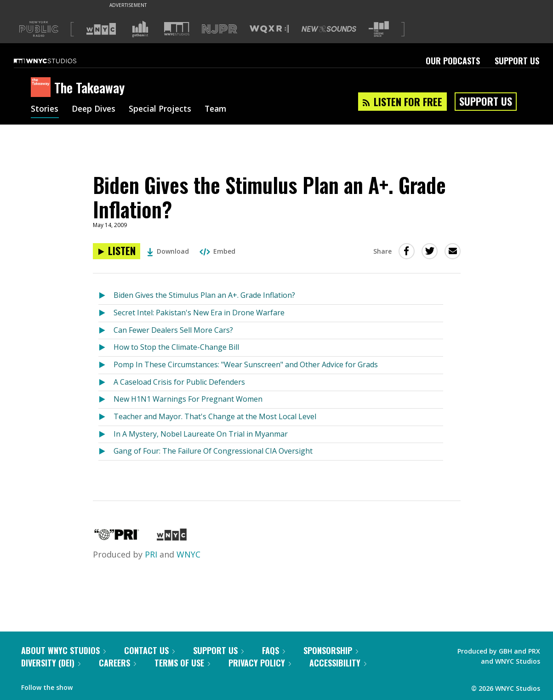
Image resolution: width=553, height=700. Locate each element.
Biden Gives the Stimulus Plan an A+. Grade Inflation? (204, 295)
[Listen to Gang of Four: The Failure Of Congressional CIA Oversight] (106, 451)
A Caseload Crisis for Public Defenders (179, 382)
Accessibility (337, 663)
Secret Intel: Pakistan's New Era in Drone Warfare (199, 312)
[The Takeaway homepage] (42, 87)
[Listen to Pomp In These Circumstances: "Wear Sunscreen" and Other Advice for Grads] (106, 365)
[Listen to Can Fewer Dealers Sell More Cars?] (106, 330)
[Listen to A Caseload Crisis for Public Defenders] (106, 382)
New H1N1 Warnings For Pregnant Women (188, 399)
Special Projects (163, 109)
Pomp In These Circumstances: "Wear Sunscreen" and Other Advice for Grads (246, 364)
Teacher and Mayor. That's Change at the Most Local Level (215, 416)
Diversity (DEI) (50, 663)
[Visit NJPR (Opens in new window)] (219, 29)
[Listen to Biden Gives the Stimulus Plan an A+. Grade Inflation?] (116, 251)
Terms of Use (182, 663)
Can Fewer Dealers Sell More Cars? (173, 330)
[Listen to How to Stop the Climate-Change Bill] (106, 347)
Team (220, 109)
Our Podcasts (453, 61)
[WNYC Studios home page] (56, 61)
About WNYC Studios (63, 650)
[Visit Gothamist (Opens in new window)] (140, 29)
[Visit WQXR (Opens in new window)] (269, 29)
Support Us (517, 61)
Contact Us (149, 650)
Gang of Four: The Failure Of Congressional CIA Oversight (213, 451)
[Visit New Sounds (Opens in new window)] (329, 29)
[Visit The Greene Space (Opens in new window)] (379, 29)
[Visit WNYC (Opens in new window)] (101, 29)
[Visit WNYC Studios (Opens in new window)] (176, 28)
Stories (45, 109)
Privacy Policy (259, 663)
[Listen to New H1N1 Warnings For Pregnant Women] (106, 399)
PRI (151, 554)
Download (168, 251)
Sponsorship (330, 650)
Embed (217, 251)
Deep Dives (95, 109)
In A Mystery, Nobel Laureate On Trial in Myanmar (201, 434)
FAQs (273, 650)
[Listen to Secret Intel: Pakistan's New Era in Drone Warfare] (106, 313)
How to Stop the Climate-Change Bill (176, 347)
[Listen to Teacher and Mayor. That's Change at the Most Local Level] (106, 417)
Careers (117, 663)
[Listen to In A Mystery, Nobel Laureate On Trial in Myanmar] (106, 434)
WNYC (188, 554)
